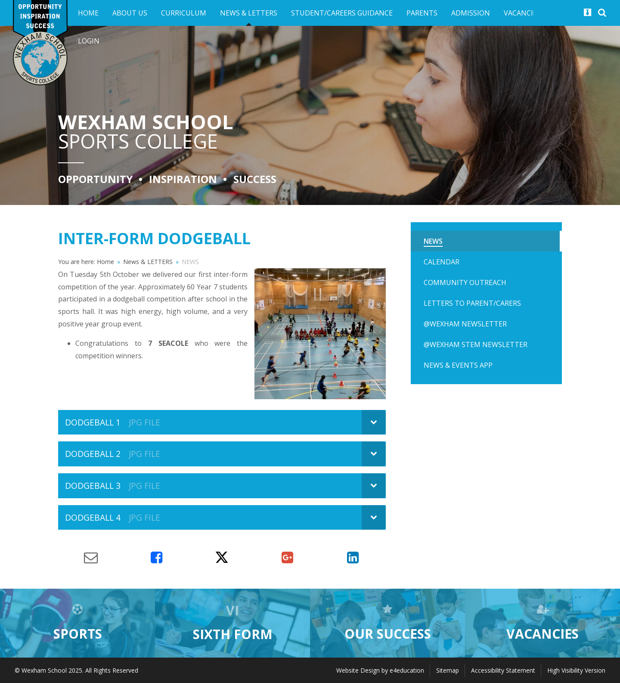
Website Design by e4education (380, 670)
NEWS (190, 262)
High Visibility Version (576, 670)
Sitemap (447, 670)
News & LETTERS (148, 262)
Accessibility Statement (503, 670)
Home (105, 262)
